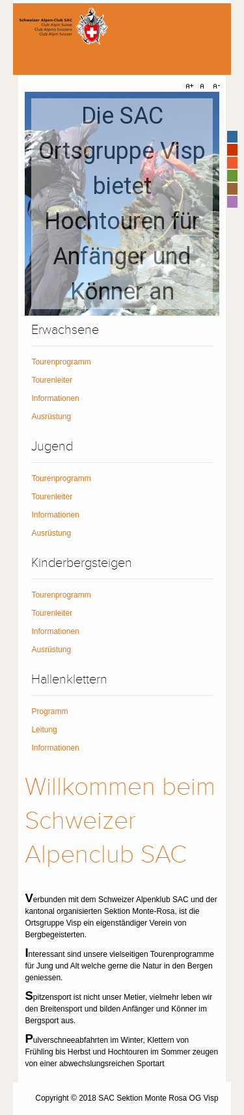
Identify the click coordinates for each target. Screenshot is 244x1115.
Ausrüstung (51, 416)
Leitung (44, 729)
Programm (49, 711)
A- (215, 86)
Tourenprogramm (60, 361)
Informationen (55, 398)
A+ (191, 86)
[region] (122, 204)
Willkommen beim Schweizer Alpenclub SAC (120, 821)
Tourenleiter (51, 380)
